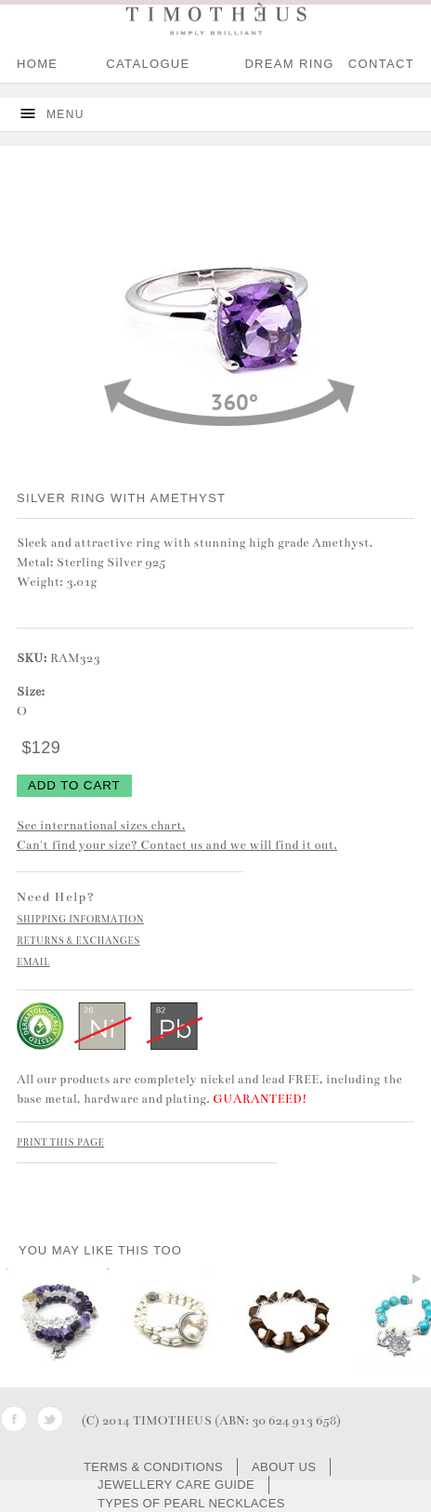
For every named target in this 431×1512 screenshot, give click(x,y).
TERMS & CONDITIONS (153, 1467)
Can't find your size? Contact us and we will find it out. (177, 845)
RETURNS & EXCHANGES (78, 941)
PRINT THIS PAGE (60, 1142)
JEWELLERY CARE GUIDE (176, 1485)
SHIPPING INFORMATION (80, 919)
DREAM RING (288, 64)
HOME (37, 64)
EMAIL (33, 962)
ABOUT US (284, 1467)
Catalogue (147, 64)
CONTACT (381, 64)
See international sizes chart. (101, 825)
